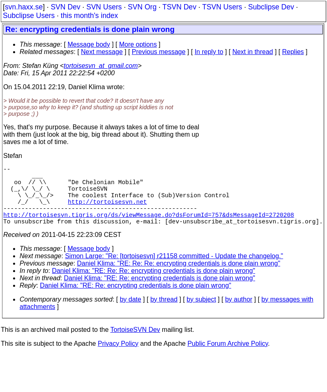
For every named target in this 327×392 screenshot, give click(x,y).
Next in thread (252, 51)
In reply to (209, 51)
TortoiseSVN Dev (135, 344)
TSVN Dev (179, 7)
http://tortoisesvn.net (107, 211)
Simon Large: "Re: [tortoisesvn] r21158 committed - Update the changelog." (174, 270)
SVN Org (142, 7)
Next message (101, 51)
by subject (201, 314)
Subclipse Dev (271, 7)
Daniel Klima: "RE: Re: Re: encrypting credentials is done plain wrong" (178, 278)
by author (238, 314)
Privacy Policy (118, 358)
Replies (293, 51)
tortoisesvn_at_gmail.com (101, 65)
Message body (88, 44)
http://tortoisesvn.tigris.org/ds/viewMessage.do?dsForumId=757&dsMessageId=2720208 (148, 227)
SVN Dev (65, 7)
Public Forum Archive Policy (227, 358)
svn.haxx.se (24, 7)
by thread (164, 314)
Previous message (159, 51)
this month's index (89, 15)
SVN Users (104, 7)
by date (130, 314)
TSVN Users (222, 7)
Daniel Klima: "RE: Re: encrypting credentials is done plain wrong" (159, 292)
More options (138, 44)
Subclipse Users (29, 15)
